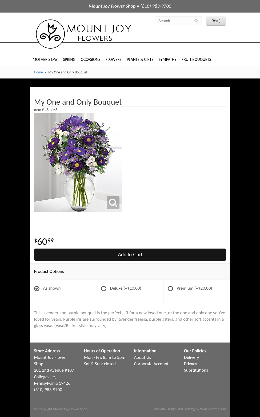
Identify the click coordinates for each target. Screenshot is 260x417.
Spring (69, 59)
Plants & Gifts (140, 59)
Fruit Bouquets (196, 59)
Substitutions (196, 370)
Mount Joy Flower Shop (83, 34)
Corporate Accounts (152, 364)
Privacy (190, 364)
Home (38, 72)
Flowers (113, 59)
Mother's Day (45, 59)
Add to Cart (130, 254)
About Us (142, 357)
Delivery (191, 357)
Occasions (90, 59)
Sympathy (167, 59)
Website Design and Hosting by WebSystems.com (190, 409)
